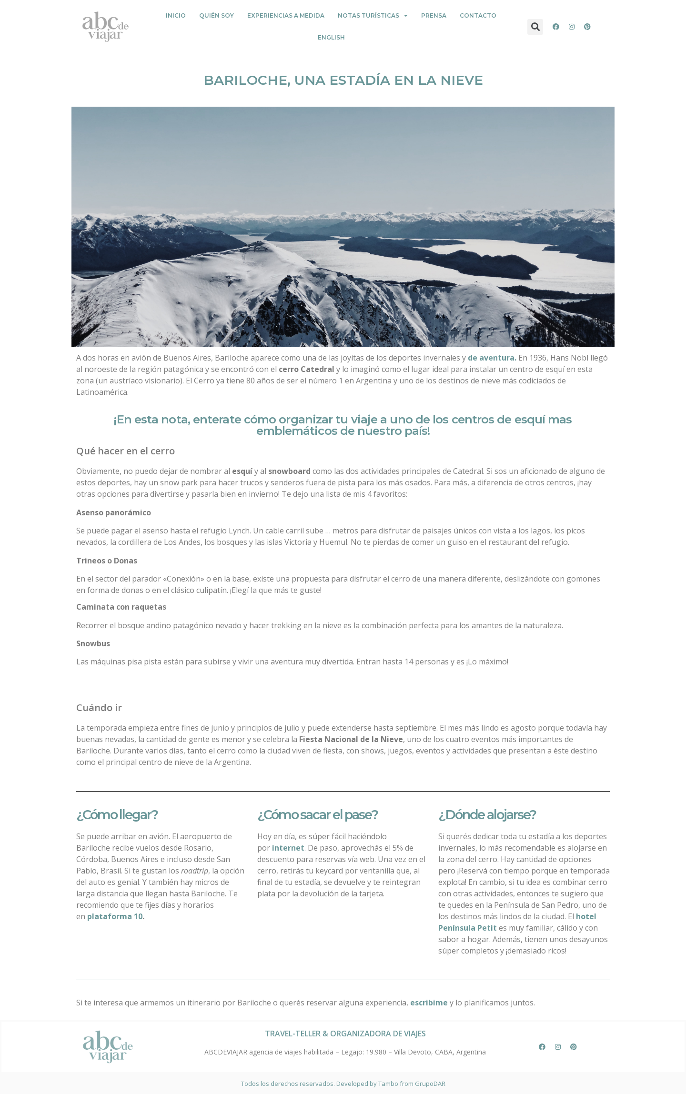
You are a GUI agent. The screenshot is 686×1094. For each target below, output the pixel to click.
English (331, 37)
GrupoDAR (430, 1083)
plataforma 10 (114, 916)
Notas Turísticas (373, 15)
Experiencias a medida (285, 15)
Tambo (388, 1083)
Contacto (478, 15)
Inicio (176, 15)
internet (288, 848)
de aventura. (492, 357)
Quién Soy (216, 15)
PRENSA (433, 15)
